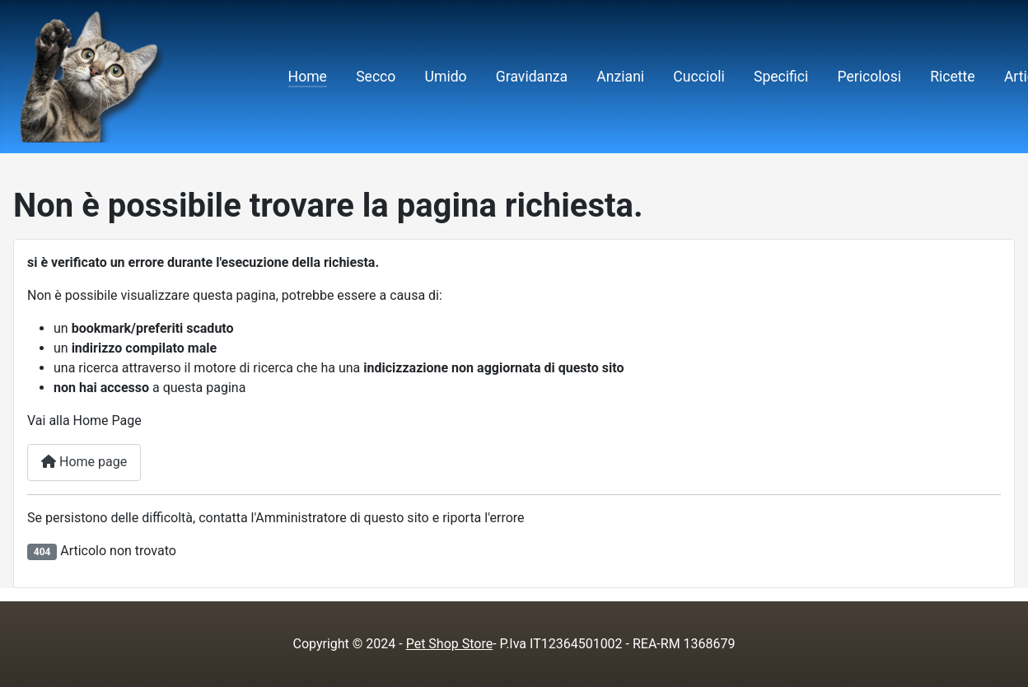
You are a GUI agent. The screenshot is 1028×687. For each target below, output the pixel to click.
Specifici (781, 76)
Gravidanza (532, 76)
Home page (84, 462)
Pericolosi (869, 76)
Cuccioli (698, 76)
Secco (375, 76)
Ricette (952, 76)
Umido (446, 76)
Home (307, 76)
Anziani (620, 76)
